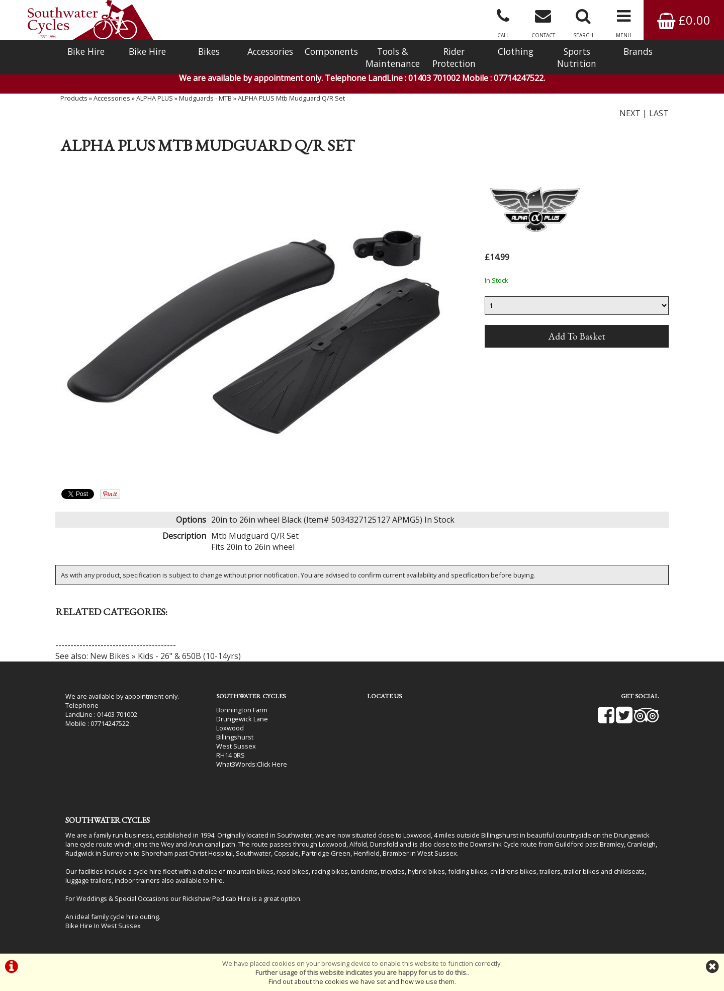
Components (331, 51)
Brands (638, 51)
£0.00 (683, 20)
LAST (659, 113)
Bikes (209, 51)
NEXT (630, 113)
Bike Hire (86, 51)
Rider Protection (454, 57)
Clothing (515, 51)
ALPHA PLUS (154, 98)
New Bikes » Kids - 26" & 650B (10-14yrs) (165, 656)
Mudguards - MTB (205, 98)
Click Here (272, 764)
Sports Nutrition (576, 57)
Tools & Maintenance (393, 57)
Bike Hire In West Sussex (103, 925)
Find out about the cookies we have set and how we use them (361, 981)
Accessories (270, 51)
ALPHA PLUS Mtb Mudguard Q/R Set (291, 98)
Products (73, 98)
